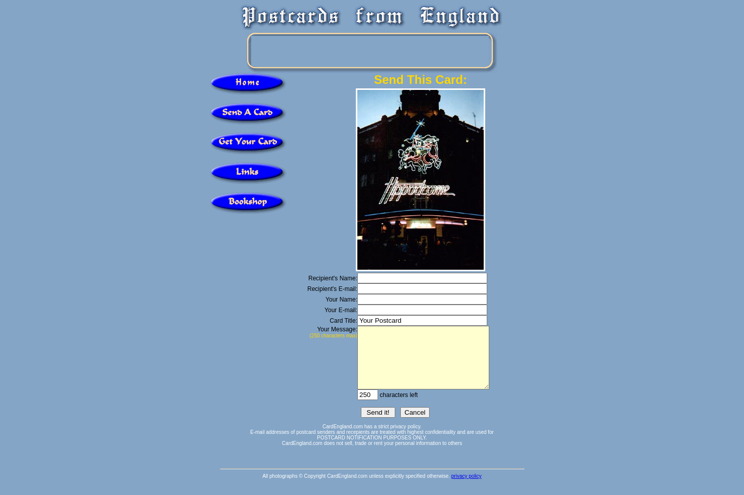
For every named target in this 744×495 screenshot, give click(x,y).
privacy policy (466, 488)
